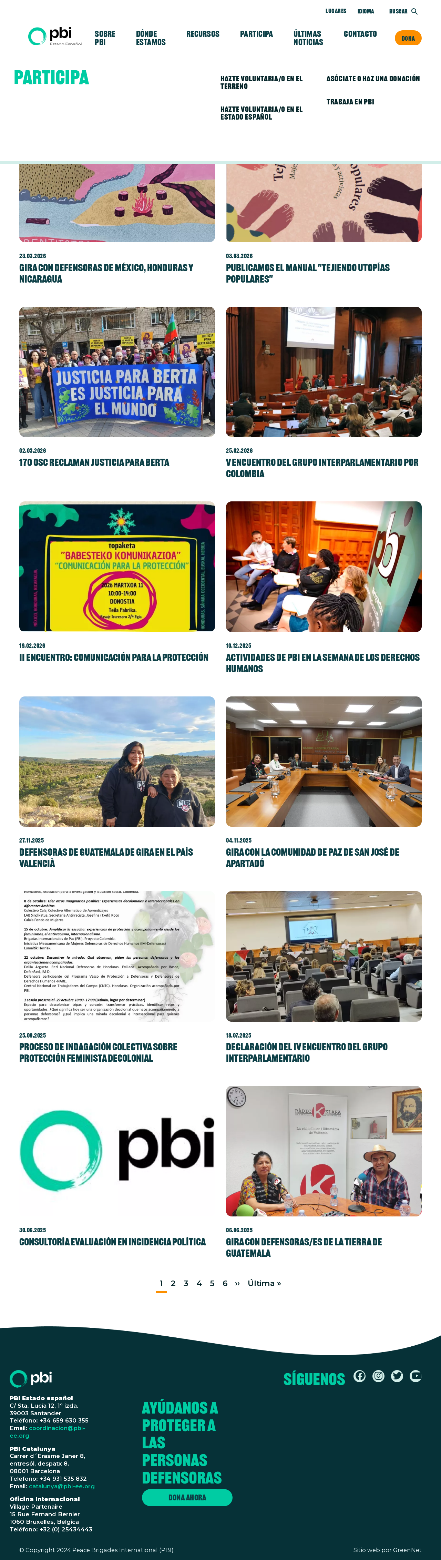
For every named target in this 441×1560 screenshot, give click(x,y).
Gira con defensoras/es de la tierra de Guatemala (304, 1247)
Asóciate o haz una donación (373, 78)
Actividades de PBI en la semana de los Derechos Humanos (323, 663)
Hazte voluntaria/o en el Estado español (261, 113)
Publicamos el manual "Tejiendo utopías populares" (308, 273)
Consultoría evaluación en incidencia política (112, 1241)
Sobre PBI (105, 38)
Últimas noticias (308, 38)
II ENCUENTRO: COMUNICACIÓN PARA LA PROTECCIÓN (113, 657)
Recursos (202, 34)
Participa (256, 34)
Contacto (360, 34)
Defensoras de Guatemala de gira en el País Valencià (106, 857)
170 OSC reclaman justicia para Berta (94, 462)
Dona (408, 38)
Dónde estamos (151, 38)
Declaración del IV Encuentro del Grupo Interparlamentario (307, 1052)
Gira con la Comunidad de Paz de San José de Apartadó (312, 857)
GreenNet (407, 1550)
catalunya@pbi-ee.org (62, 1486)
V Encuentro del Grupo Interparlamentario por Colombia (322, 468)
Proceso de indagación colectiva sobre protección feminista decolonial (98, 1052)
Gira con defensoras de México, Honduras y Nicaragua (106, 273)
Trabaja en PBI (350, 101)
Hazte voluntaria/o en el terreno (261, 82)
